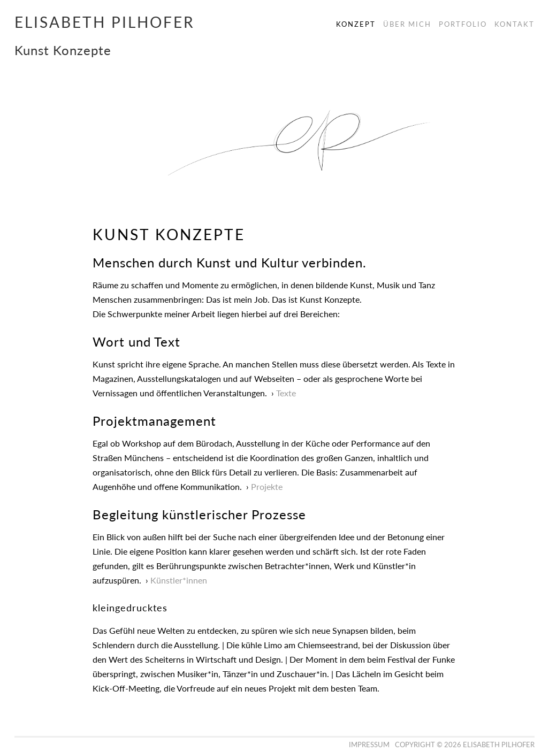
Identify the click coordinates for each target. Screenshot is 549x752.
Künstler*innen (178, 580)
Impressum (369, 744)
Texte (286, 393)
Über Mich (407, 24)
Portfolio (463, 24)
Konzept (356, 24)
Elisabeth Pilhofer (104, 22)
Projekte (267, 486)
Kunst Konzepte (62, 50)
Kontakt (514, 24)
